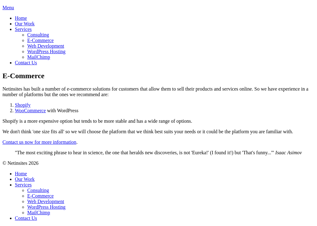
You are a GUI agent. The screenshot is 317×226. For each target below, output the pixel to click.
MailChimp (38, 57)
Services (23, 29)
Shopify (23, 105)
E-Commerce (40, 40)
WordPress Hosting (46, 51)
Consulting (38, 34)
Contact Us (26, 62)
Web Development (45, 46)
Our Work (25, 23)
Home (21, 18)
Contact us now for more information (39, 142)
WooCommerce (30, 110)
